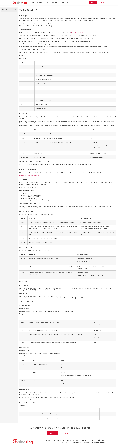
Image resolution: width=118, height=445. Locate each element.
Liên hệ (97, 440)
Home (32, 2)
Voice (91, 440)
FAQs (103, 440)
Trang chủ (48, 440)
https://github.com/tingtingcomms (29, 175)
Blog (74, 2)
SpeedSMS (102, 442)
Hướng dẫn (65, 2)
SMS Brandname (59, 440)
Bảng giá (55, 2)
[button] (93, 2)
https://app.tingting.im (77, 32)
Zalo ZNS (84, 440)
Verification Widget (72, 440)
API (47, 2)
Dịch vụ (40, 2)
